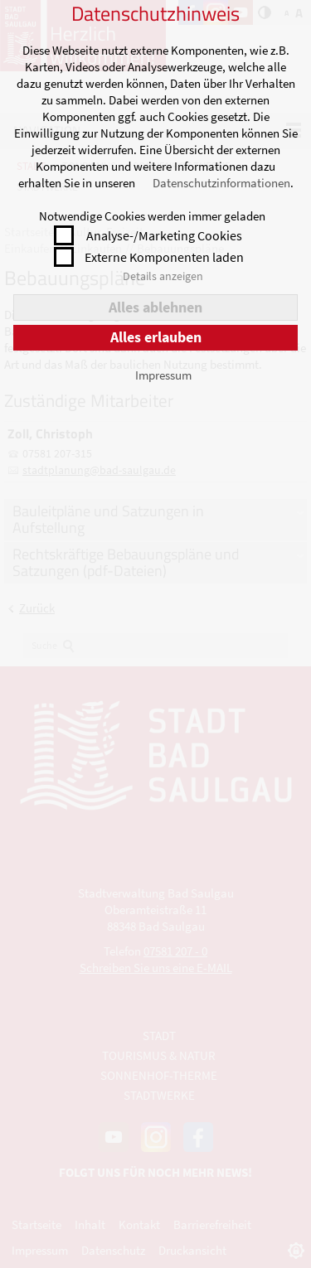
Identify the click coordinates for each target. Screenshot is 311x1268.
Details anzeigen (163, 276)
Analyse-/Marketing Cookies (164, 235)
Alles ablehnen (155, 307)
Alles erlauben (156, 336)
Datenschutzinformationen (221, 183)
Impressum (163, 375)
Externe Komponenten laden (164, 257)
